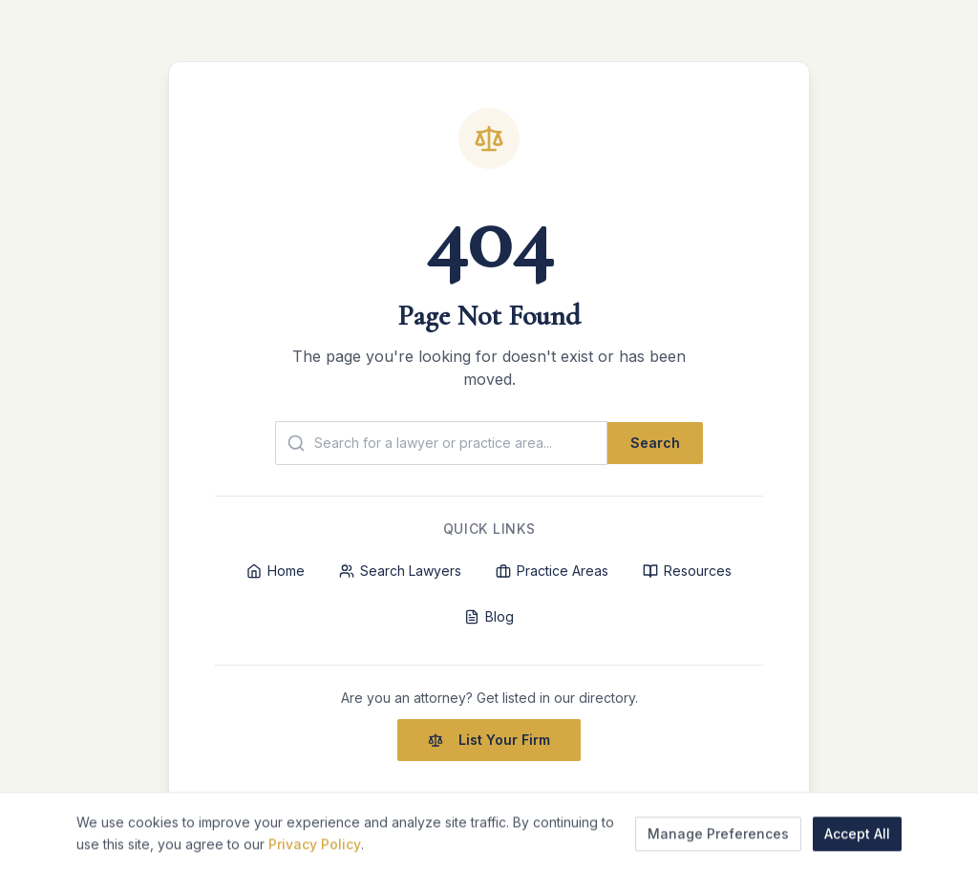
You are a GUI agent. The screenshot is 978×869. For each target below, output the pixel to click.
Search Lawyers (400, 570)
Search (655, 442)
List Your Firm (489, 739)
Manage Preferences (718, 843)
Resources (687, 570)
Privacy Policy (314, 853)
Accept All (857, 843)
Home (275, 570)
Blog (489, 616)
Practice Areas (552, 570)
